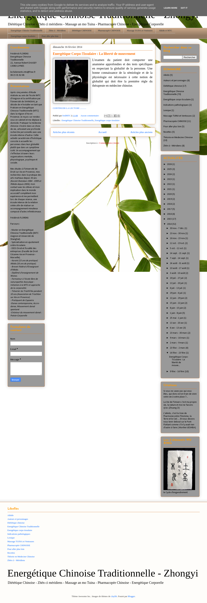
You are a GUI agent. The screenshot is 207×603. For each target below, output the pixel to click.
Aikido (166, 75)
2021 (169, 189)
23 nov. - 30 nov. (177, 233)
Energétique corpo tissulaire (23, 36)
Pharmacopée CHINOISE (109, 30)
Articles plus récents (63, 132)
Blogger (131, 596)
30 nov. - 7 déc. (177, 228)
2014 (169, 224)
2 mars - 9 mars (177, 343)
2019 (169, 199)
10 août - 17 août (178, 268)
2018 (169, 204)
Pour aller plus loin (50, 36)
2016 (169, 214)
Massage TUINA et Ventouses (140, 30)
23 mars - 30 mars (179, 333)
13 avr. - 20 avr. (177, 323)
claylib (114, 596)
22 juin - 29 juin (177, 298)
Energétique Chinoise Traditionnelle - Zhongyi (102, 573)
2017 (169, 209)
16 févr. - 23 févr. (178, 353)
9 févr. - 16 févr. (177, 371)
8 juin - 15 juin (177, 308)
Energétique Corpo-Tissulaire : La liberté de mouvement (94, 54)
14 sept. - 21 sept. (178, 253)
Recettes (167, 132)
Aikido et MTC (165, 30)
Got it (184, 8)
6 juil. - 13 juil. (176, 288)
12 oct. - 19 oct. (177, 243)
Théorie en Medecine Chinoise (178, 137)
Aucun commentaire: (90, 115)
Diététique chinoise (172, 86)
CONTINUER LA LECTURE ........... (69, 108)
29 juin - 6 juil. (176, 293)
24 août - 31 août (178, 263)
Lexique (167, 110)
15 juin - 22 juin (177, 303)
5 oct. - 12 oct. (177, 248)
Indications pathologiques (176, 105)
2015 (169, 219)
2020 (169, 194)
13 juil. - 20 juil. (177, 283)
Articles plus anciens (141, 132)
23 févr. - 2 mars (178, 348)
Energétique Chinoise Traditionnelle (27, 30)
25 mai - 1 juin (177, 318)
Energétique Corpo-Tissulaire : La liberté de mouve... (178, 361)
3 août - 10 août (178, 273)
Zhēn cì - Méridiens (57, 30)
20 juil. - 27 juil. (177, 278)
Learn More (170, 8)
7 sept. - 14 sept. (178, 258)
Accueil (102, 132)
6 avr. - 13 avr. (176, 328)
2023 (169, 179)
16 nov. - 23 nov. (177, 238)
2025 (169, 169)
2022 (169, 184)
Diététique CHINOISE (82, 30)
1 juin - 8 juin (176, 313)
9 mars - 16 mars (178, 338)
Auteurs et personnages (175, 80)
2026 (169, 164)
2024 (169, 174)
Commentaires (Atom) (109, 143)
